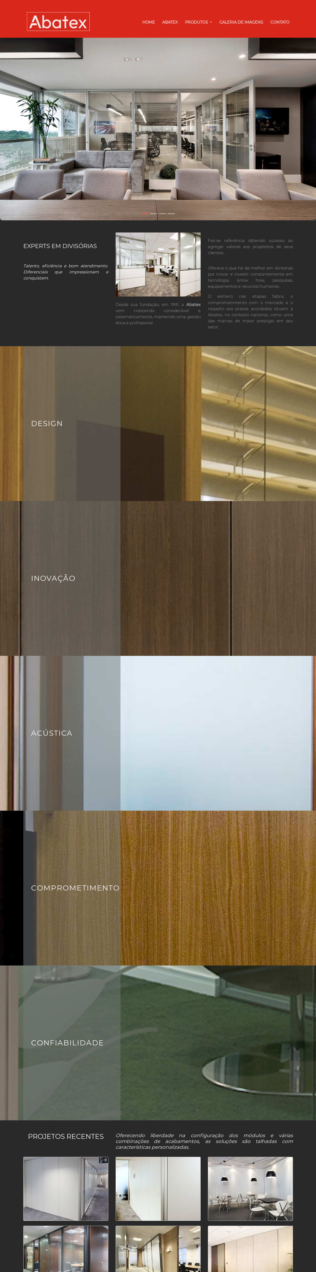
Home (148, 22)
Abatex (170, 22)
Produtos (197, 22)
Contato (279, 22)
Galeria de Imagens (241, 22)
